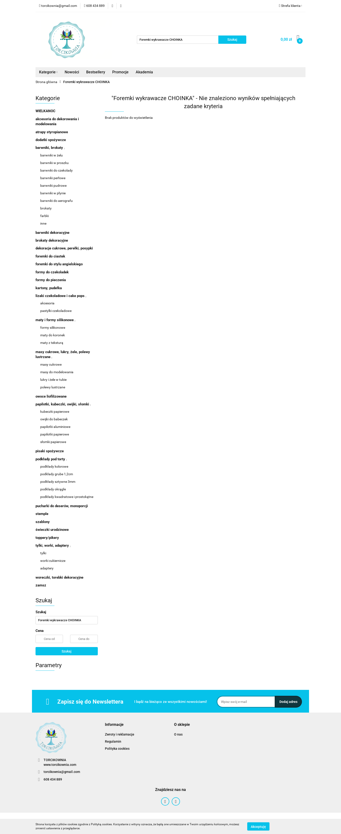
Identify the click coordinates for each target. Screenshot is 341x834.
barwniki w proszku (54, 163)
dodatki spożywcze (51, 140)
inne (43, 223)
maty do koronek (52, 335)
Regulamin (113, 741)
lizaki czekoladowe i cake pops (61, 296)
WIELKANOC (45, 111)
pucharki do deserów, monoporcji (62, 506)
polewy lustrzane (52, 387)
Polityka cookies (117, 748)
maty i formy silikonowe (55, 320)
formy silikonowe (52, 327)
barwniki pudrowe (53, 185)
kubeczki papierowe (54, 411)
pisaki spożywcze (50, 451)
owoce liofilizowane (51, 396)
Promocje (120, 72)
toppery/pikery (47, 538)
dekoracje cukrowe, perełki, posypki (64, 248)
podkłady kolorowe (54, 466)
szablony (43, 522)
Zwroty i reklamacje (119, 734)
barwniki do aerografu (56, 201)
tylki (43, 553)
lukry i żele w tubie (53, 380)
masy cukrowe (51, 364)
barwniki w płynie (53, 193)
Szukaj (67, 651)
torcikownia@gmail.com (62, 772)
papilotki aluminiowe (55, 427)
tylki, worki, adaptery (53, 545)
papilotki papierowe (54, 434)
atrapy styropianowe (52, 132)
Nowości (72, 72)
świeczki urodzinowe (52, 530)
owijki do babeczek (54, 419)
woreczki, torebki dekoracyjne (59, 577)
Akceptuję (258, 826)
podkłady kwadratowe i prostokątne (66, 497)
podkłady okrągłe (53, 489)
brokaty (46, 208)
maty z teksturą (51, 343)
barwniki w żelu (51, 155)
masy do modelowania (56, 372)
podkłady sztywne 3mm (57, 482)
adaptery (47, 568)
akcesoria (47, 303)
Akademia (144, 72)
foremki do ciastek (50, 256)
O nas (178, 734)
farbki (44, 216)
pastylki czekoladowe (56, 311)
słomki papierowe (53, 442)
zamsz (41, 585)
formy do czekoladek (52, 272)
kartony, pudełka (49, 288)
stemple (42, 514)
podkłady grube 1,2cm (56, 474)
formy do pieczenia (51, 280)
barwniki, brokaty (50, 148)
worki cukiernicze (52, 561)
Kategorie (48, 72)
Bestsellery (95, 72)
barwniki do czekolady (56, 170)
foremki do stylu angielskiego (59, 264)
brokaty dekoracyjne (52, 240)
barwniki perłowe (52, 178)
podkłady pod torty (51, 459)
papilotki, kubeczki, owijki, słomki (63, 404)
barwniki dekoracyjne (52, 233)
